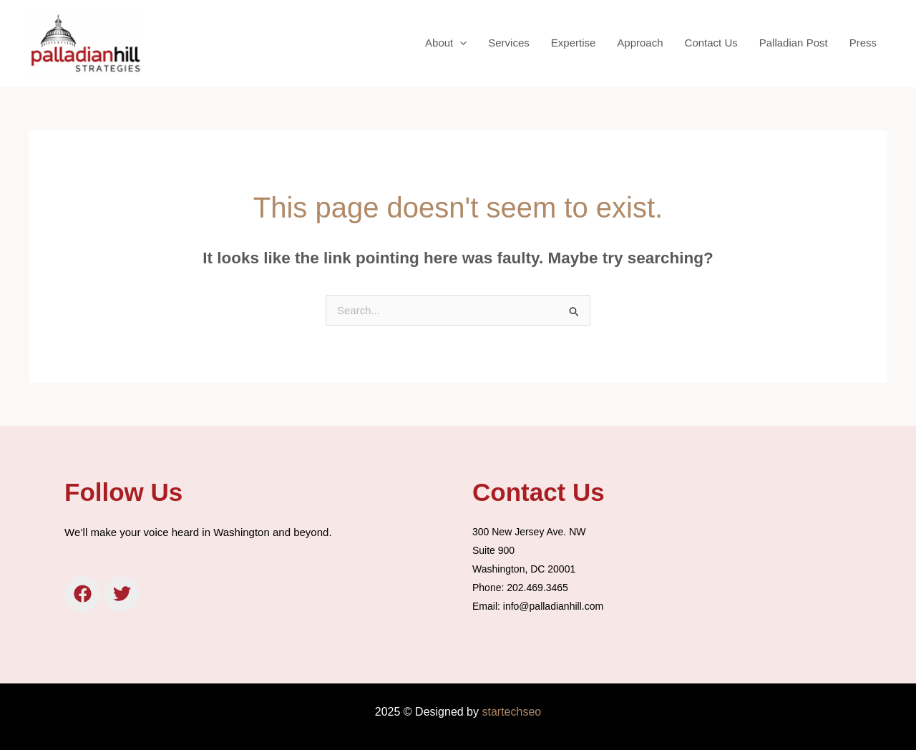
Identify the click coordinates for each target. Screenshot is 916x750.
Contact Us (711, 42)
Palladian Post (793, 42)
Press (863, 42)
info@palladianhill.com (553, 606)
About (446, 43)
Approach (640, 42)
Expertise (573, 42)
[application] (460, 43)
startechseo (511, 712)
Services (509, 42)
